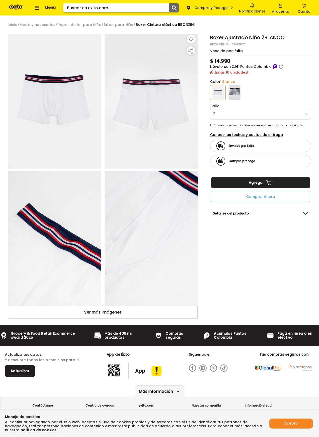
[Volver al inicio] (16, 9)
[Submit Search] (174, 7)
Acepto (291, 423)
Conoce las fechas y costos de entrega (246, 135)
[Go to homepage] (12, 24)
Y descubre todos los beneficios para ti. (42, 360)
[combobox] (213, 114)
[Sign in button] (280, 7)
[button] (281, 66)
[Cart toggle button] (304, 7)
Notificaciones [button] (252, 7)
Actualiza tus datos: (23, 354)
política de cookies (38, 430)
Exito (239, 50)
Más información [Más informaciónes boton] (156, 391)
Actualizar (19, 370)
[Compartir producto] (190, 50)
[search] (121, 7)
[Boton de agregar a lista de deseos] (191, 38)
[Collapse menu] (44, 8)
